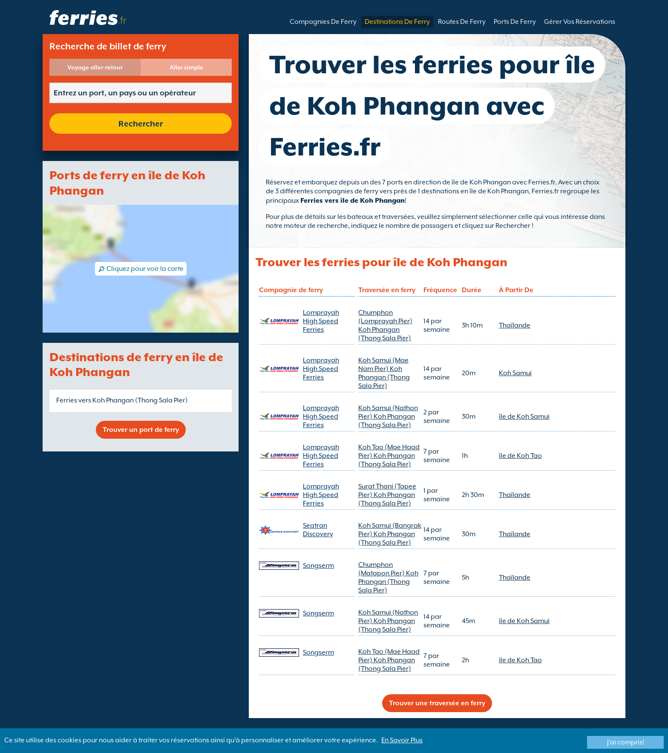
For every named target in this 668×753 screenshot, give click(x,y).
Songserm (318, 565)
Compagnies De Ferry (323, 22)
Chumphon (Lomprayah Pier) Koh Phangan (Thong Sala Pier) (385, 325)
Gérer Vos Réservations (579, 22)
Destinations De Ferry (397, 22)
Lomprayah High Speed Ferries (321, 321)
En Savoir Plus (402, 740)
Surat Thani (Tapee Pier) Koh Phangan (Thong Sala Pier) (387, 495)
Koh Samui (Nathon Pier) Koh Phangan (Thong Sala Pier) (388, 416)
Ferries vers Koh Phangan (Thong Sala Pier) (122, 400)
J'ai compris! (625, 742)
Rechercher (140, 123)
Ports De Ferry (515, 22)
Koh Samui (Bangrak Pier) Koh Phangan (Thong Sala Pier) (389, 534)
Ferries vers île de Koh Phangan (352, 200)
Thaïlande (514, 325)
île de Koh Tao (520, 456)
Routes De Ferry (462, 22)
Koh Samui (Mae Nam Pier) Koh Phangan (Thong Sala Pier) (384, 373)
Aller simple (186, 67)
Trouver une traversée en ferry (437, 703)
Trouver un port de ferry (141, 430)
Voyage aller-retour (95, 67)
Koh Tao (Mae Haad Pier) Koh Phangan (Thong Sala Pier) (389, 455)
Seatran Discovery (318, 530)
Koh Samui (515, 373)
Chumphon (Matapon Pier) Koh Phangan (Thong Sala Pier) (388, 577)
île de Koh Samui (524, 416)
